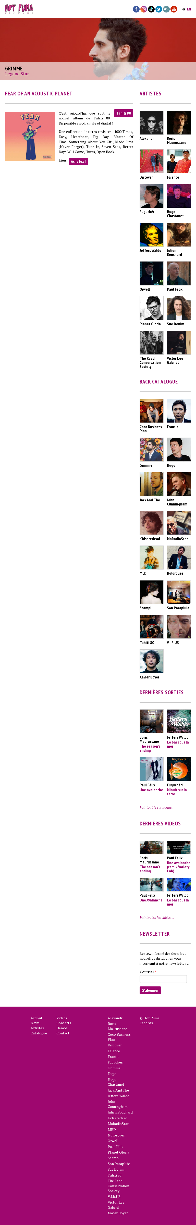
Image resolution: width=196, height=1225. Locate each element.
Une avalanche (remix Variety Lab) (178, 866)
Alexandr (115, 1018)
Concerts (63, 1022)
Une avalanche (151, 789)
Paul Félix (115, 1146)
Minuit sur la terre (177, 791)
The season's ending (150, 748)
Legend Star (17, 74)
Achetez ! (78, 161)
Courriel (148, 971)
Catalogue (39, 1033)
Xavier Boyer (118, 1212)
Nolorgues (116, 1135)
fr (183, 9)
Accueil (36, 1018)
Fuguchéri (115, 1062)
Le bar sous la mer (178, 744)
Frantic (113, 1056)
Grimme (114, 1068)
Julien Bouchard (120, 1112)
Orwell (113, 1140)
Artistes (37, 1027)
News (35, 1022)
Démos (62, 1027)
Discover (115, 1045)
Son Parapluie (119, 1163)
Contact (62, 1033)
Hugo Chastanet (116, 1082)
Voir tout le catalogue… (157, 807)
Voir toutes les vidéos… (157, 917)
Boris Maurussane (117, 1026)
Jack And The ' (119, 1090)
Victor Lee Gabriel (116, 1205)
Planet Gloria (118, 1152)
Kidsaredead (117, 1118)
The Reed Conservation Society (118, 1185)
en (189, 9)
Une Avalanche (151, 899)
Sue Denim (116, 1169)
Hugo (112, 1073)
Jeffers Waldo (118, 1095)
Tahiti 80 (123, 113)
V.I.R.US (114, 1196)
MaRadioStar (118, 1123)
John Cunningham (118, 1104)
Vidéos (61, 1018)
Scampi (113, 1157)
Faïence (114, 1050)
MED (112, 1129)
